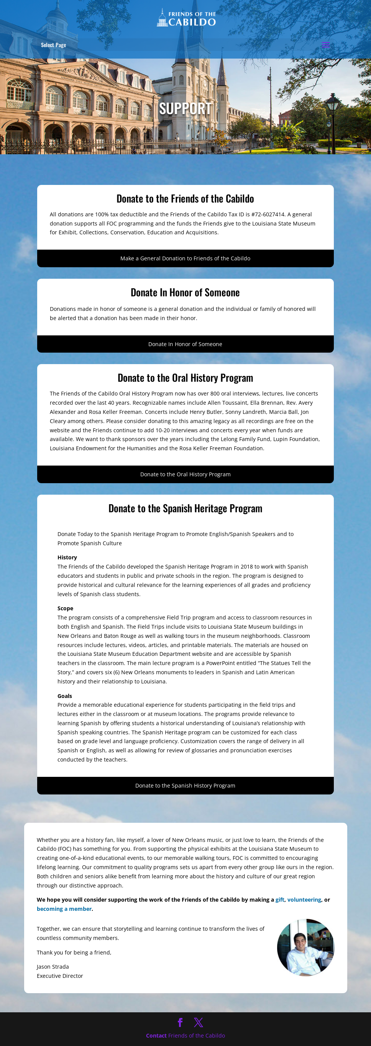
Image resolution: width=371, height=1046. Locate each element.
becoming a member (64, 908)
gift (280, 899)
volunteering (304, 899)
